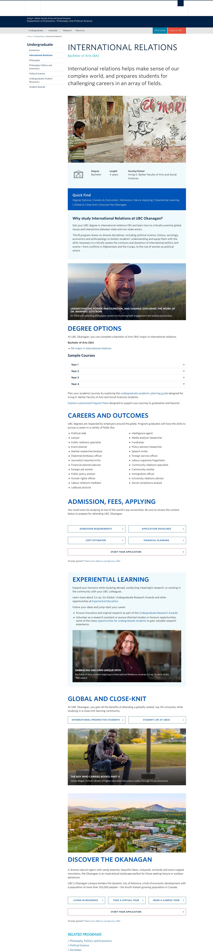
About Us (80, 27)
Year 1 (75, 361)
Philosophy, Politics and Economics (40, 64)
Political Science (37, 70)
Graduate (52, 27)
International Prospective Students (96, 716)
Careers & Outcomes (105, 196)
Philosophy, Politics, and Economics (91, 937)
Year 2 (75, 367)
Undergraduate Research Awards (158, 609)
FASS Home (160, 27)
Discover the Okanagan (113, 201)
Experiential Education (105, 597)
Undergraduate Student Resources (40, 77)
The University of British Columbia (33, 8)
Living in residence (85, 897)
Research (67, 27)
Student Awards (37, 83)
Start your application (126, 548)
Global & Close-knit (85, 201)
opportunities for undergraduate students (122, 617)
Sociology (75, 946)
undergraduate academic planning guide (144, 390)
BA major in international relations (91, 345)
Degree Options (82, 196)
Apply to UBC (175, 27)
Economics (34, 47)
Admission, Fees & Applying (136, 196)
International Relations (40, 52)
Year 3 (75, 374)
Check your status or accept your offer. (102, 558)
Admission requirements (96, 525)
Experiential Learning (167, 196)
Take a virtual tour (126, 897)
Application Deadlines (156, 525)
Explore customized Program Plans (88, 399)
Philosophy (34, 57)
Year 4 (75, 380)
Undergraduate (36, 27)
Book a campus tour (166, 897)
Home (29, 33)
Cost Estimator (96, 537)
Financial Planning (156, 537)
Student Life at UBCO (156, 716)
